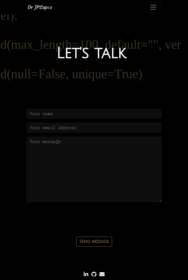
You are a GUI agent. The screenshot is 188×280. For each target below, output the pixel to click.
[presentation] (66, 216)
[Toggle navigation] (153, 7)
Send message (94, 241)
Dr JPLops (40, 7)
